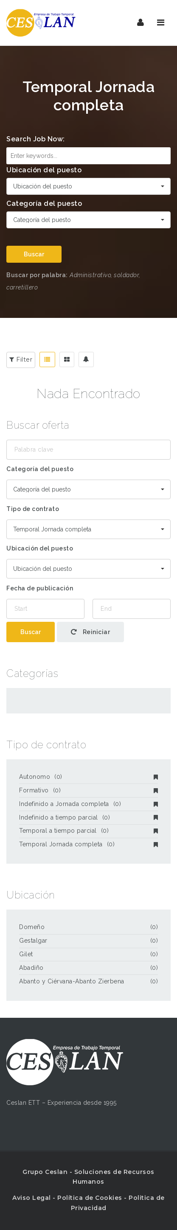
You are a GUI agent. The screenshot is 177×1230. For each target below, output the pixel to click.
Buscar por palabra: (37, 275)
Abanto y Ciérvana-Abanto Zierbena (71, 981)
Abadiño (31, 967)
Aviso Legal (31, 1198)
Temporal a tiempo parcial (88, 830)
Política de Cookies (89, 1198)
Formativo (88, 790)
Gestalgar (33, 940)
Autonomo (88, 776)
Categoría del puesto (44, 203)
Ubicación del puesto (43, 170)
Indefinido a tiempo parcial (88, 817)
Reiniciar (90, 632)
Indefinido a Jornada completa (88, 803)
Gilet (26, 954)
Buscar (34, 254)
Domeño (32, 927)
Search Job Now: (35, 139)
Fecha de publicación (39, 588)
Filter (20, 359)
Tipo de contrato (32, 508)
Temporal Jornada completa (88, 844)
